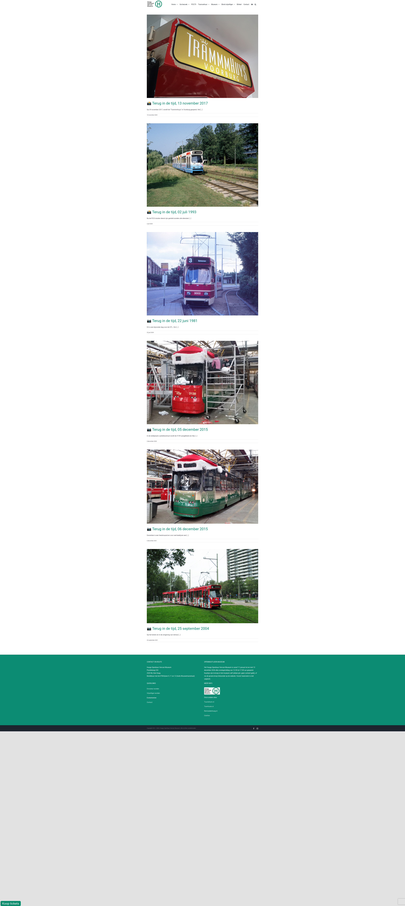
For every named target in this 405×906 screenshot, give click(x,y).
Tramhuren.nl (209, 706)
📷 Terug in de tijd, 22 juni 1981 (172, 321)
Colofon (207, 715)
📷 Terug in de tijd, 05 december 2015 (177, 429)
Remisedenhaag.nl (210, 711)
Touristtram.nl (209, 702)
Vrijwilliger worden (153, 693)
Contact (149, 702)
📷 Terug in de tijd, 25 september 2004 (178, 628)
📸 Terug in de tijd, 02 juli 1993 (171, 212)
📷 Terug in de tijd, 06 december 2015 (177, 529)
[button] (255, 4)
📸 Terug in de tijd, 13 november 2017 (177, 103)
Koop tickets (10, 903)
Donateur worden (153, 689)
